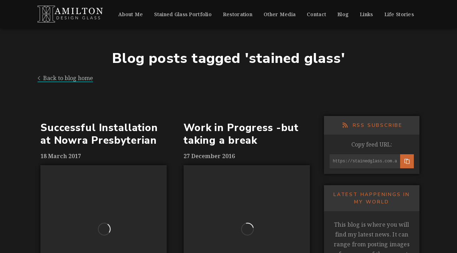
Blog (343, 14)
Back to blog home (65, 78)
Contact (316, 14)
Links (366, 14)
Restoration (237, 14)
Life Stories (399, 14)
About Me (130, 14)
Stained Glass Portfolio (182, 14)
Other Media (280, 14)
